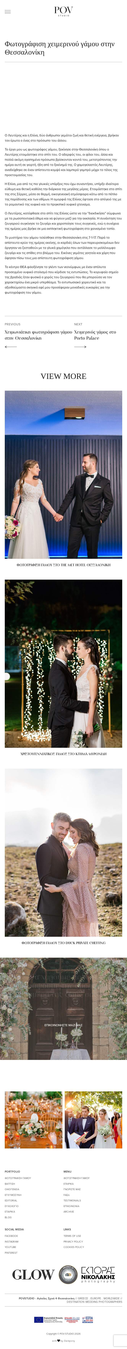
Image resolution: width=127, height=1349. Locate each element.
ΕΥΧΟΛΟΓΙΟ (12, 1206)
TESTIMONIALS (72, 1200)
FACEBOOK (11, 1236)
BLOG (8, 1217)
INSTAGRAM (12, 1241)
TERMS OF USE (72, 1236)
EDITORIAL (11, 1200)
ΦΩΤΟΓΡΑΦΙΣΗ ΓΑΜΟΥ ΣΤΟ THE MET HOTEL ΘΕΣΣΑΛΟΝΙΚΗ (63, 565)
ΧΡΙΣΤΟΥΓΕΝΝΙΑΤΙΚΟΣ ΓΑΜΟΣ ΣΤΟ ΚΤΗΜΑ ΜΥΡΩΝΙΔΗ (63, 754)
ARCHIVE (69, 1211)
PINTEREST (11, 1252)
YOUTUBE (10, 1247)
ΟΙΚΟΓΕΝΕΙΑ (12, 1189)
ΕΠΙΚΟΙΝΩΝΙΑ (71, 1206)
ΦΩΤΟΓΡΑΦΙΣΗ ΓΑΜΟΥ (18, 1178)
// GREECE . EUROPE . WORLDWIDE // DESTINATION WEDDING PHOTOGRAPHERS (94, 1300)
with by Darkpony (63, 1340)
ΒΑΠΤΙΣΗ (10, 1183)
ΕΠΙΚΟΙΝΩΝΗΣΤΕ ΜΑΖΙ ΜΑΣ (63, 1025)
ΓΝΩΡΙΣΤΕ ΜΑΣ (72, 1189)
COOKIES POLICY (74, 1247)
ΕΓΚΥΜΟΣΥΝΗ (13, 1195)
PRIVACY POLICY (73, 1241)
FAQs (67, 1195)
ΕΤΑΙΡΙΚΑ (10, 1211)
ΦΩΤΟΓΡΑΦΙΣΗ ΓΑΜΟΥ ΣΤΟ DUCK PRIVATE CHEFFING (63, 943)
